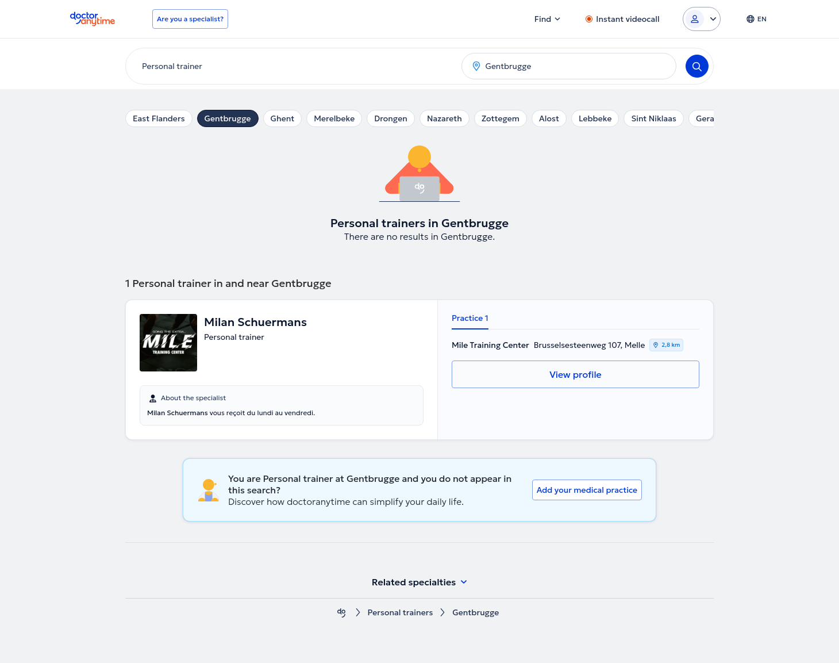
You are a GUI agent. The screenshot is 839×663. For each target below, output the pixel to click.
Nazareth (444, 118)
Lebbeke (595, 118)
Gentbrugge (228, 118)
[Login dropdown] (702, 19)
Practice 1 (470, 318)
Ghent (283, 118)
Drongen (390, 118)
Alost (549, 118)
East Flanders (159, 118)
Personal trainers (400, 613)
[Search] (697, 66)
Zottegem (500, 118)
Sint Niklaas (653, 118)
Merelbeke (334, 118)
